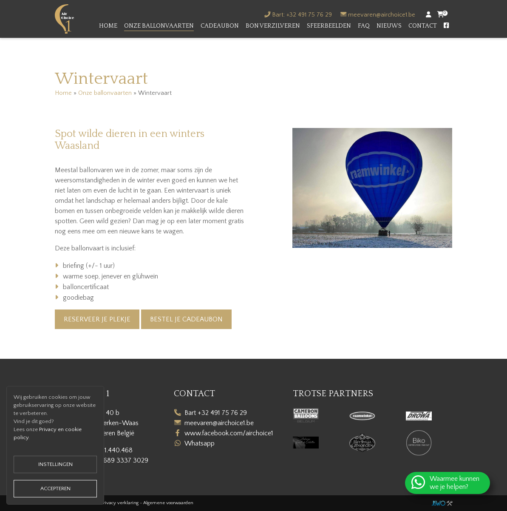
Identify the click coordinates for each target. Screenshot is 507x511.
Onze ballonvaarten (159, 26)
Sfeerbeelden (329, 26)
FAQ (364, 26)
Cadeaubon (220, 26)
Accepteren (55, 488)
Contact (422, 26)
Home (108, 26)
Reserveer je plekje (97, 319)
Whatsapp (199, 443)
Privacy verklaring (120, 502)
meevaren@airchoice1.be (381, 14)
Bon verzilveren (273, 26)
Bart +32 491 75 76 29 (215, 413)
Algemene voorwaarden (168, 502)
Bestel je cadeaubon (186, 319)
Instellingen (55, 464)
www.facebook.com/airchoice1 (228, 433)
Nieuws (389, 26)
